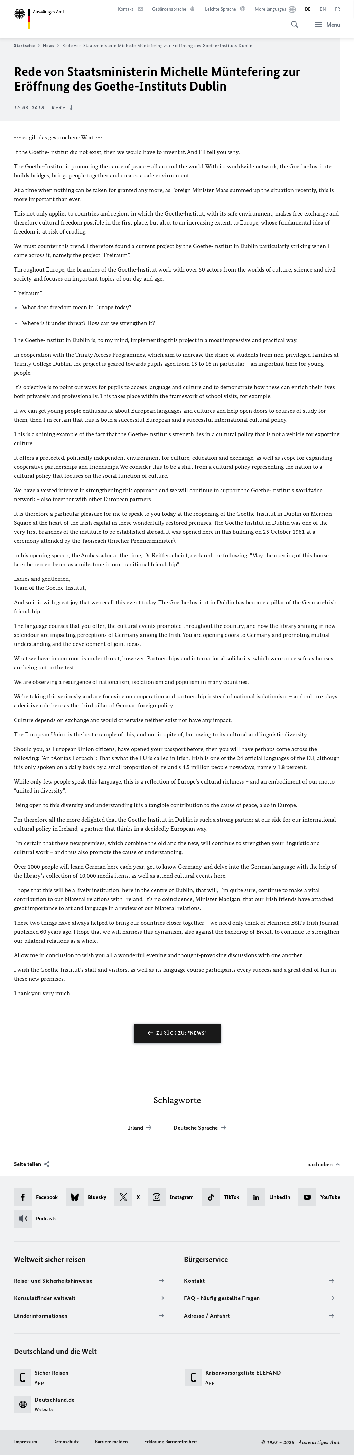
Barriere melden (111, 1442)
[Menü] (325, 24)
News (51, 46)
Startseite (27, 46)
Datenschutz (66, 1442)
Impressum (25, 1442)
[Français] (337, 9)
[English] (323, 9)
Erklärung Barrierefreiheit (170, 1442)
